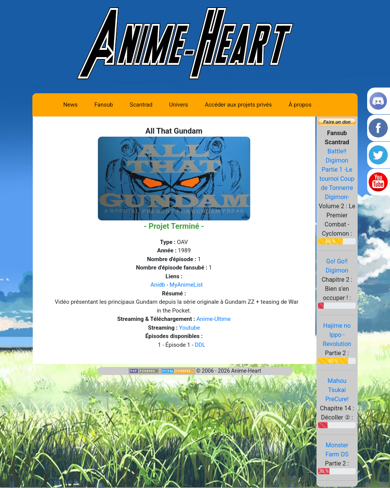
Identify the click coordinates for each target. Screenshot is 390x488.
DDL (200, 344)
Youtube (189, 327)
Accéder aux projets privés (238, 104)
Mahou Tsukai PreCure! (336, 390)
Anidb (157, 284)
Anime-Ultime (214, 319)
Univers (178, 104)
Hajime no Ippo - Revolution (337, 335)
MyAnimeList (186, 284)
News (70, 104)
